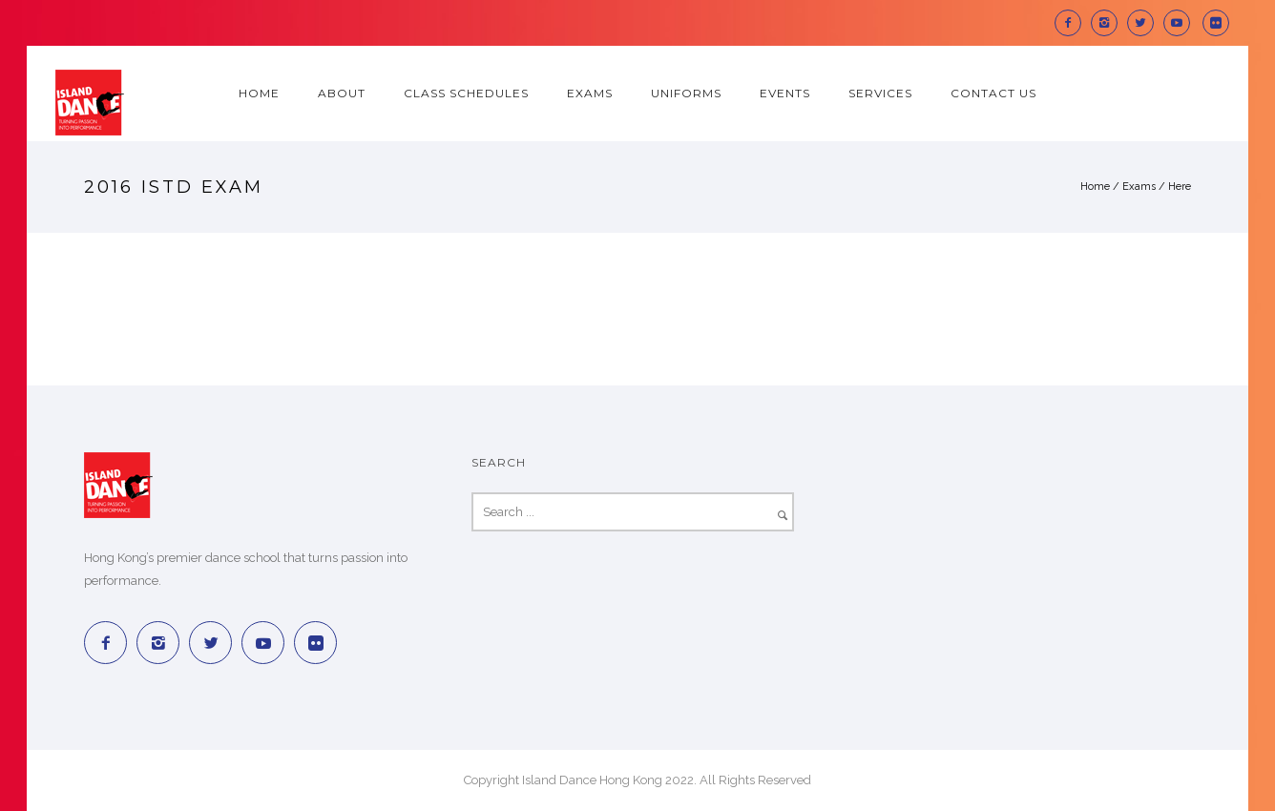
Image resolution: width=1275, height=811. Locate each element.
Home (259, 93)
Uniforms (686, 93)
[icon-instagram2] (1109, 23)
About (342, 93)
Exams (590, 93)
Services (880, 93)
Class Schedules (466, 93)
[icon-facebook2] (1073, 23)
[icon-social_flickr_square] (1215, 23)
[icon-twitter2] (1145, 23)
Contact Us (993, 93)
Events (785, 93)
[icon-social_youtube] (1181, 23)
